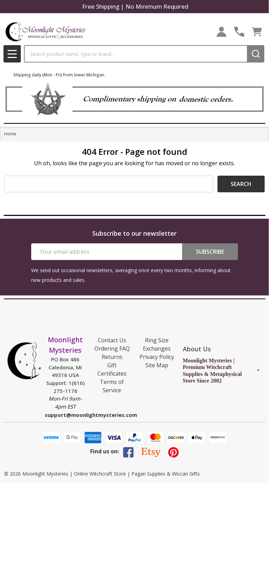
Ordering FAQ (112, 348)
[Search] (255, 53)
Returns (112, 357)
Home (10, 134)
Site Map (156, 365)
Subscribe (210, 251)
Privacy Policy (156, 357)
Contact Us (112, 340)
